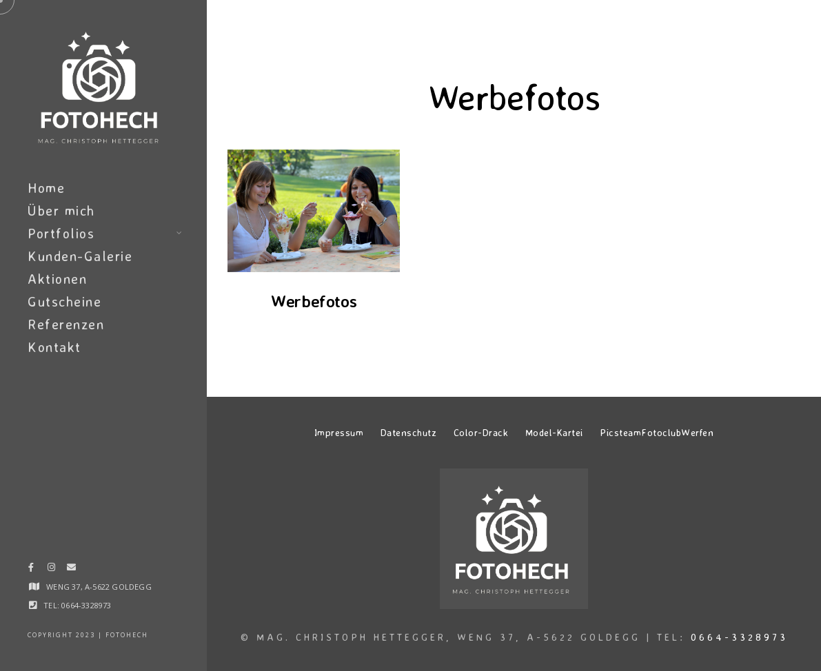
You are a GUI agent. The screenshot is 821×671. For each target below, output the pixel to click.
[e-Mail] (71, 570)
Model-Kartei (554, 432)
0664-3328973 (739, 637)
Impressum (339, 432)
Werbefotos (313, 301)
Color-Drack (481, 432)
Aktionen (57, 278)
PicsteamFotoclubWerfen (656, 432)
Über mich (61, 210)
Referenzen (66, 324)
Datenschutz (409, 432)
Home (46, 187)
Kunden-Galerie (80, 256)
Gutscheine (64, 301)
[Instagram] (51, 570)
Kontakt (54, 346)
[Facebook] (31, 570)
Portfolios (61, 233)
